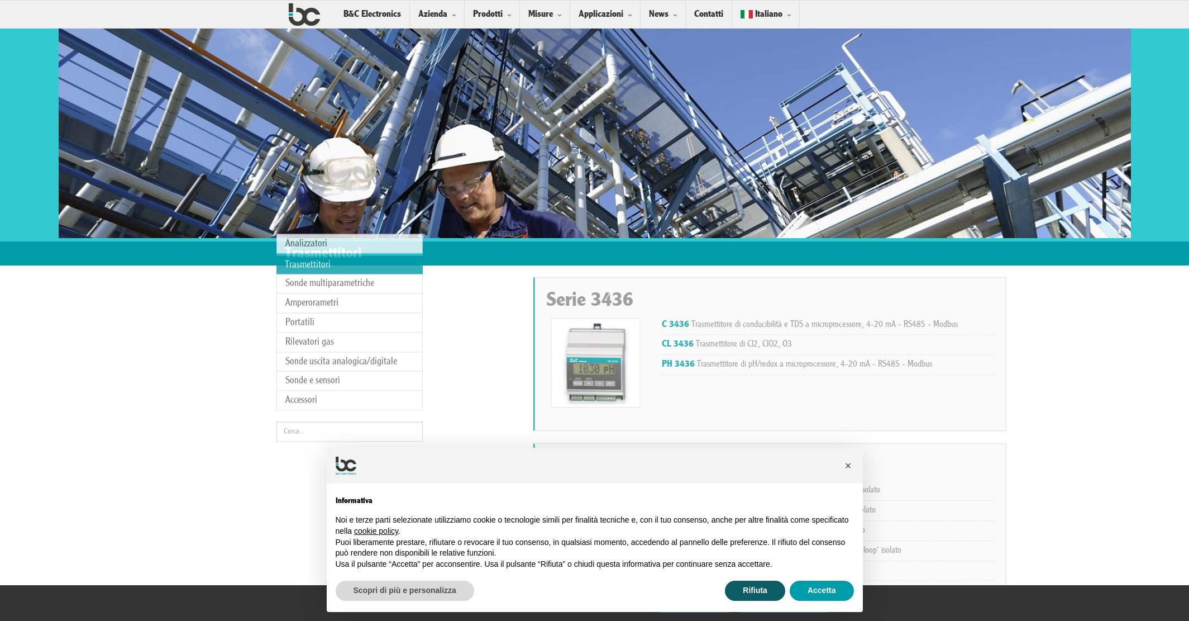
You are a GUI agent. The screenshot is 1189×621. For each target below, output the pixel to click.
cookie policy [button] (376, 531)
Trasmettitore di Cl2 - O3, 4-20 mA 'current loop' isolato (906, 510)
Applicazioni (601, 14)
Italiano (761, 14)
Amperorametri (311, 240)
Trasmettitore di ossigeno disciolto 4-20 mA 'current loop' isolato (919, 550)
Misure (540, 14)
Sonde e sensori (312, 318)
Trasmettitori (308, 202)
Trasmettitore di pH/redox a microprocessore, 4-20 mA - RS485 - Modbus (934, 364)
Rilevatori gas (309, 279)
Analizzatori (306, 181)
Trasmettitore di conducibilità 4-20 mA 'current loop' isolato (908, 490)
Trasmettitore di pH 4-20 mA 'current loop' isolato (896, 570)
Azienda (432, 14)
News (658, 14)
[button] (848, 466)
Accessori (301, 338)
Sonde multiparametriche (329, 221)
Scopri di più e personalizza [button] (405, 590)
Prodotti (488, 14)
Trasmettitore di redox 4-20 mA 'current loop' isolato (900, 530)
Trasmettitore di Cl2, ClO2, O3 (864, 344)
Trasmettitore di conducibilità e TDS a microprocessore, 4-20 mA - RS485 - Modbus (947, 324)
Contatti (708, 14)
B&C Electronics (372, 14)
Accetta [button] (822, 590)
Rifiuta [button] (755, 590)
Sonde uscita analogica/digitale (341, 298)
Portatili (299, 259)
